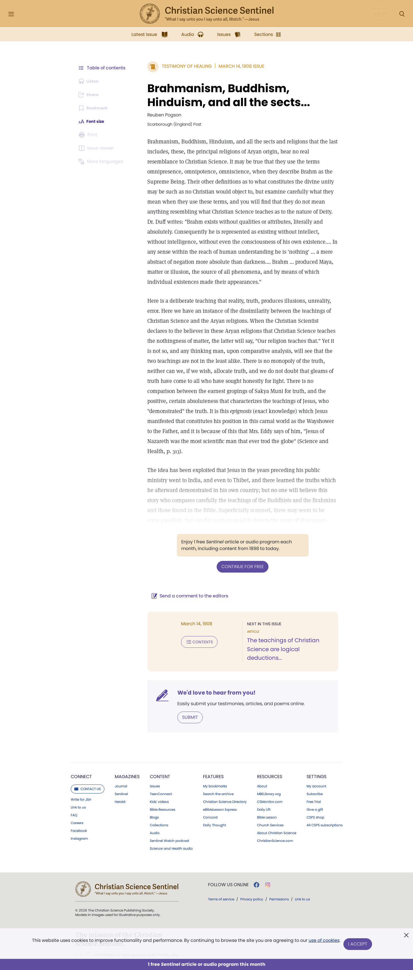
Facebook (79, 811)
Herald (120, 782)
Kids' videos (159, 782)
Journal (121, 766)
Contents (192, 631)
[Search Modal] (402, 14)
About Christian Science (276, 813)
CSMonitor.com (269, 782)
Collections (159, 805)
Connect (81, 757)
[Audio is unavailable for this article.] (90, 81)
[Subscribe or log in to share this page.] (90, 94)
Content (160, 757)
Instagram (79, 819)
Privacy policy (251, 879)
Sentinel (121, 774)
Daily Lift (263, 790)
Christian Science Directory (225, 782)
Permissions (279, 879)
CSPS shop (315, 798)
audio (171, 829)
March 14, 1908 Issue (234, 66)
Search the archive (218, 774)
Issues (155, 766)
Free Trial (314, 782)
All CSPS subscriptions (325, 805)
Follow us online (228, 865)
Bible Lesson (267, 798)
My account (316, 766)
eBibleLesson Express (220, 790)
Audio (155, 813)
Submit (183, 698)
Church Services (270, 805)
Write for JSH (81, 780)
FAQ (74, 795)
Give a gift (315, 790)
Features (213, 757)
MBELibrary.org (269, 774)
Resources (269, 757)
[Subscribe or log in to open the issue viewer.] (97, 148)
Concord (210, 798)
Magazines (127, 757)
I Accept (358, 944)
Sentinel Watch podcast (169, 821)
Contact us (87, 769)
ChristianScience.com (275, 821)
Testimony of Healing (180, 66)
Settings (316, 757)
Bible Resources (162, 790)
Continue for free (239, 556)
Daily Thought (214, 805)
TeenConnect (161, 774)
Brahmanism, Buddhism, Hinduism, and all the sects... (221, 95)
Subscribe (315, 774)
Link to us (78, 788)
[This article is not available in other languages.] (102, 161)
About (262, 766)
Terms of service (221, 879)
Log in (379, 14)
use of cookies (323, 942)
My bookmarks (215, 766)
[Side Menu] (11, 14)
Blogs (154, 798)
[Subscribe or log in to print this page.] (89, 134)
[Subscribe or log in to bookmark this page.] (95, 108)
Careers (77, 803)
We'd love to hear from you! (209, 673)
